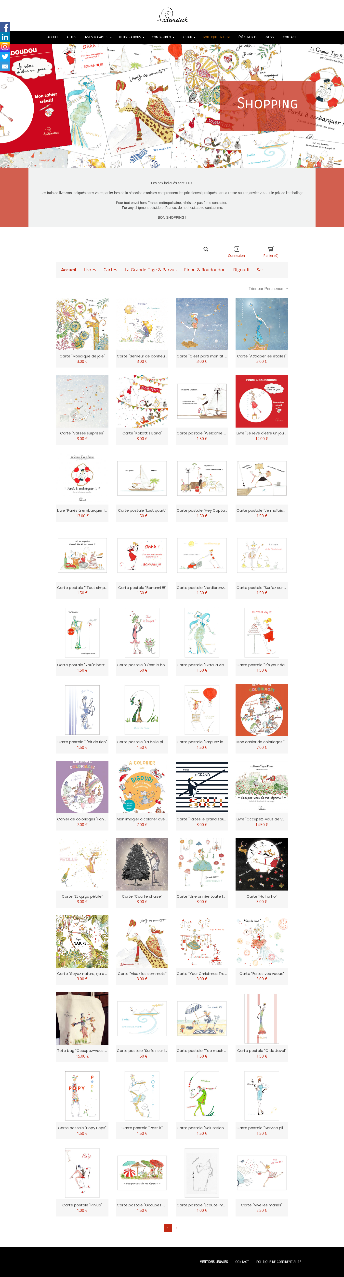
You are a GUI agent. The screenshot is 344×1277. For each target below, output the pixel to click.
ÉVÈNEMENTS (247, 37)
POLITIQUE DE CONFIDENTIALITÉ (278, 1262)
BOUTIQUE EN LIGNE (217, 37)
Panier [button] (271, 252)
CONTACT (290, 37)
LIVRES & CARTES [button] (98, 37)
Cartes (110, 270)
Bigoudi (241, 270)
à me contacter (215, 203)
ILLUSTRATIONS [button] (132, 37)
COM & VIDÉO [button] (163, 37)
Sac (260, 270)
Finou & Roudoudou (205, 270)
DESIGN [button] (189, 37)
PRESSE (270, 37)
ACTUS (71, 37)
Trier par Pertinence (268, 289)
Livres (90, 270)
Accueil (68, 270)
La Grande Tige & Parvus (151, 270)
